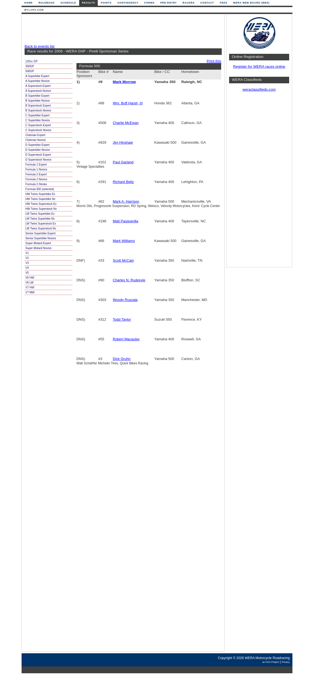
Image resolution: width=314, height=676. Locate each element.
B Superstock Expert (38, 105)
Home (28, 2)
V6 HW (29, 277)
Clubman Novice (35, 139)
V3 (27, 262)
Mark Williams (124, 241)
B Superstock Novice (38, 110)
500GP (29, 71)
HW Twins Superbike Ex (40, 194)
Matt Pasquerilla (125, 221)
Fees (223, 2)
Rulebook (46, 2)
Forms (149, 2)
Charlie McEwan (126, 123)
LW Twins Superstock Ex (40, 223)
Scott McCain (123, 260)
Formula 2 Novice (36, 179)
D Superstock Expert (38, 154)
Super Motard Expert (38, 243)
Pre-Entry (168, 2)
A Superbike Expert (37, 76)
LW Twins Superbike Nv (40, 218)
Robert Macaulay (126, 339)
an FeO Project (270, 662)
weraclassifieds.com (259, 89)
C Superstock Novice (38, 130)
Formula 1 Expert (36, 164)
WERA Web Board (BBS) (251, 2)
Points (106, 2)
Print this (214, 61)
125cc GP (31, 61)
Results (88, 2)
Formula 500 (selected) (39, 189)
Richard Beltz (123, 182)
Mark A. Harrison (126, 201)
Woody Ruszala (125, 300)
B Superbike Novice (37, 100)
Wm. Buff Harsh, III (128, 103)
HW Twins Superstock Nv (41, 208)
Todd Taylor (122, 319)
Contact (207, 2)
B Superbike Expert (37, 95)
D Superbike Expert (37, 144)
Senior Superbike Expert (40, 233)
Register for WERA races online (259, 66)
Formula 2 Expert (36, 174)
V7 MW (29, 292)
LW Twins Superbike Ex (40, 213)
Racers (189, 2)
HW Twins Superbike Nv (40, 198)
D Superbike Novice (37, 149)
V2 (27, 257)
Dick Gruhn (122, 359)
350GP (29, 66)
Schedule (68, 2)
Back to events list (40, 46)
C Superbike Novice (37, 120)
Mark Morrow (124, 82)
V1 (27, 253)
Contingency (128, 2)
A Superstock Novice (38, 90)
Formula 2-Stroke (36, 184)
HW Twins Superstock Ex (41, 203)
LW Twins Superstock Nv (40, 228)
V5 (27, 272)
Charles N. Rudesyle (129, 280)
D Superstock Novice (38, 159)
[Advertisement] (121, 29)
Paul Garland (123, 162)
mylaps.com (34, 9)
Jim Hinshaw (123, 142)
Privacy (286, 662)
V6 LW (29, 282)
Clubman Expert (35, 135)
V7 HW (29, 287)
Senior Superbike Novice (40, 238)
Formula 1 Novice (36, 169)
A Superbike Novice (37, 80)
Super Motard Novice (38, 248)
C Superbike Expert (37, 115)
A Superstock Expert (38, 85)
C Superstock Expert (38, 125)
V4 (27, 267)
